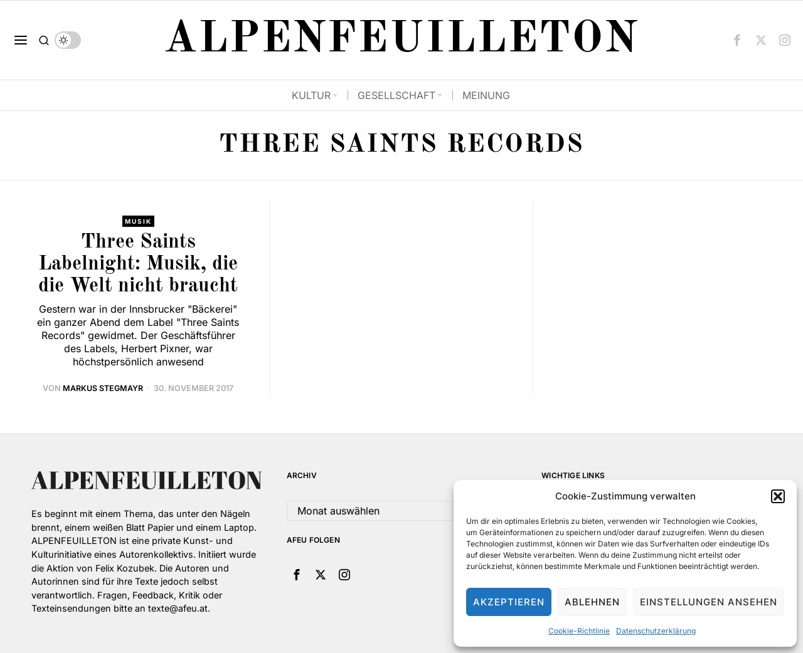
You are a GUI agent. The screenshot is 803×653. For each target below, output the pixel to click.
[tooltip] (737, 40)
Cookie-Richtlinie (579, 630)
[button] (778, 496)
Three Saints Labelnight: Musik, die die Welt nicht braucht (138, 264)
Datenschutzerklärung (656, 630)
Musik (138, 221)
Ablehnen (592, 602)
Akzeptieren (509, 602)
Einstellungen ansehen (708, 602)
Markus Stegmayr (103, 389)
